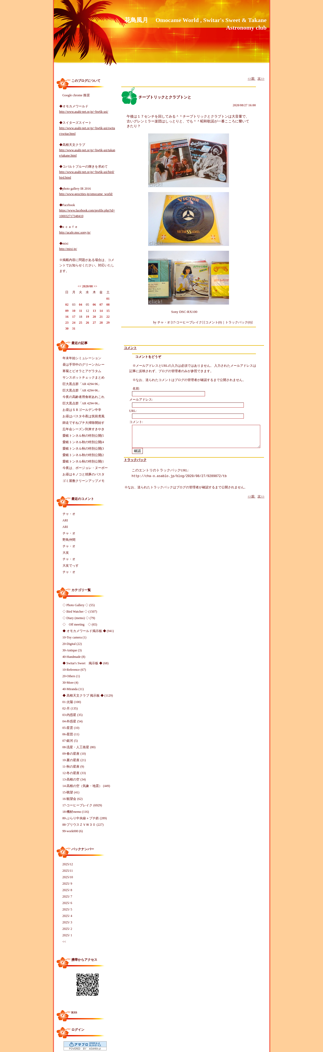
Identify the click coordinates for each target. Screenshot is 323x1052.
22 (108, 317)
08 (108, 304)
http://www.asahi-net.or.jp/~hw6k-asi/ (83, 112)
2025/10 (67, 877)
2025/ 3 (67, 922)
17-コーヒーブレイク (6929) (82, 805)
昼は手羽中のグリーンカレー (83, 364)
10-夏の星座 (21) (74, 760)
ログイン (77, 1030)
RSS (74, 1012)
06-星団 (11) (70, 734)
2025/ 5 (67, 909)
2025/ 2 (67, 929)
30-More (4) (70, 682)
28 (101, 322)
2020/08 (87, 286)
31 (73, 328)
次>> (261, 78)
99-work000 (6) (72, 831)
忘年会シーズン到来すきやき (83, 429)
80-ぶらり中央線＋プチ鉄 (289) (84, 818)
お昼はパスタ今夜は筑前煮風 (83, 416)
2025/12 (67, 864)
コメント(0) (213, 322)
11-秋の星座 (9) (73, 766)
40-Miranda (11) (73, 689)
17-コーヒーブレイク (187, 322)
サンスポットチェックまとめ (83, 377)
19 (87, 317)
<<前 (251, 78)
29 (108, 322)
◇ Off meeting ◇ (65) (79, 624)
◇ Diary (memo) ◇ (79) (78, 618)
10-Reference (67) (74, 670)
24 (73, 322)
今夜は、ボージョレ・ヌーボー (85, 468)
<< (79, 286)
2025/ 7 (67, 896)
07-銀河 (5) (70, 741)
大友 (65, 553)
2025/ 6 (67, 903)
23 (66, 322)
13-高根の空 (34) (74, 779)
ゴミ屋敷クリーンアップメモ (83, 481)
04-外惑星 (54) (72, 721)
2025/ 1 (67, 935)
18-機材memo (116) (75, 812)
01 (108, 299)
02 (66, 304)
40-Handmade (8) (73, 657)
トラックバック (135, 460)
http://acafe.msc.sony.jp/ (75, 232)
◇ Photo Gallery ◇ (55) (78, 605)
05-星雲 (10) (70, 728)
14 (101, 311)
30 (66, 328)
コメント (130, 348)
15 (108, 311)
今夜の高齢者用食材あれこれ (83, 397)
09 (66, 311)
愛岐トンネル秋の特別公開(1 (83, 461)
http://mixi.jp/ (68, 249)
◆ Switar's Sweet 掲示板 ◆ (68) (85, 663)
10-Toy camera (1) (74, 637)
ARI (65, 520)
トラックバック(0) (238, 322)
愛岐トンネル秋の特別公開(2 (83, 455)
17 (73, 317)
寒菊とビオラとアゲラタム (81, 371)
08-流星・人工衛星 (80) (79, 747)
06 (94, 304)
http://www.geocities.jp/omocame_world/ (86, 194)
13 (94, 311)
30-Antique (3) (72, 650)
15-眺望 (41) (70, 792)
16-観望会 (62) (72, 799)
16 (66, 317)
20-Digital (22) (72, 644)
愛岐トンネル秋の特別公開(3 (83, 448)
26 (87, 322)
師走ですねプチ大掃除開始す (83, 423)
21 (101, 317)
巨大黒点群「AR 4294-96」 (81, 384)
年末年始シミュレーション (81, 358)
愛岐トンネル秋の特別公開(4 (83, 442)
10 (73, 311)
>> (95, 286)
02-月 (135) (70, 708)
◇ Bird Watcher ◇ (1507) (79, 611)
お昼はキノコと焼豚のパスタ (83, 474)
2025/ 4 (67, 916)
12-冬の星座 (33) (74, 773)
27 (94, 322)
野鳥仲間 (68, 540)
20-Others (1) (71, 676)
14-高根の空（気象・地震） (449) (86, 786)
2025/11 (67, 871)
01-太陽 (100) (71, 702)
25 (80, 322)
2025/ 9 (67, 883)
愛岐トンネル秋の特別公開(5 (83, 435)
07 (101, 304)
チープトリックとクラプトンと (164, 97)
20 (94, 317)
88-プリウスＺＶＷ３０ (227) (83, 825)
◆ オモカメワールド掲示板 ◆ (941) (88, 631)
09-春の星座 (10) (74, 754)
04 (80, 304)
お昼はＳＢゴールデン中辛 (81, 410)
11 (80, 311)
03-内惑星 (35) (72, 715)
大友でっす (70, 565)
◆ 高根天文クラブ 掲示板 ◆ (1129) (87, 695)
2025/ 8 (67, 890)
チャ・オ (68, 514)
